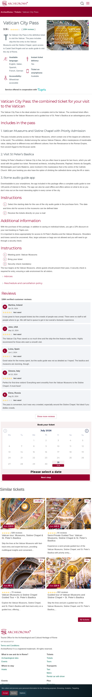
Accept (5, 693)
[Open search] (82, 3)
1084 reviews (28, 29)
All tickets (84, 619)
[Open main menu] (87, 3)
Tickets (17, 12)
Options (22, 693)
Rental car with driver (56, 676)
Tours (49, 661)
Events (4, 661)
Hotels (4, 669)
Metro (49, 673)
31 (58, 464)
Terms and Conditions (10, 646)
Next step (46, 477)
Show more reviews (46, 416)
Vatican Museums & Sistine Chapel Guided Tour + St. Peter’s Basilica (19, 596)
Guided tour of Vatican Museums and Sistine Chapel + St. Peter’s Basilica (66, 596)
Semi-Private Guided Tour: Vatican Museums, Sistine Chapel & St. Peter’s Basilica (67, 538)
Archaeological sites (9, 658)
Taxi (48, 669)
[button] (87, 431)
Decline (13, 693)
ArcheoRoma (7, 12)
